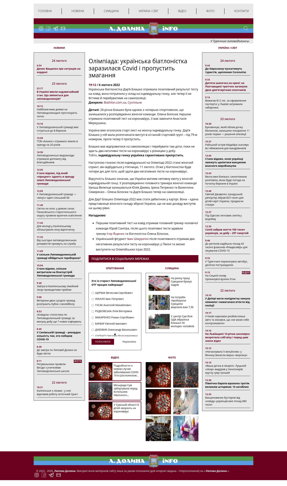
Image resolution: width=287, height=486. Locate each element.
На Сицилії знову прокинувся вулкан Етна (220, 277)
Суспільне (135, 102)
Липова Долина (216, 471)
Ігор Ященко (115, 234)
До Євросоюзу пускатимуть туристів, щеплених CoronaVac (225, 70)
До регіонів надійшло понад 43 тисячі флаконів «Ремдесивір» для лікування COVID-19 (226, 247)
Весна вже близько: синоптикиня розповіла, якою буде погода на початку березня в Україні (226, 180)
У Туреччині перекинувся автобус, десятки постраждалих (226, 263)
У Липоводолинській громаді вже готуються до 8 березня (58, 128)
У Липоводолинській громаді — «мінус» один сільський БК (56, 195)
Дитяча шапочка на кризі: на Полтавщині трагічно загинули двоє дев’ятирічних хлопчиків (226, 86)
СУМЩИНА (172, 268)
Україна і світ (148, 11)
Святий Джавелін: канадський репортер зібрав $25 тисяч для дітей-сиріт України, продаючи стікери (224, 199)
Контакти (241, 11)
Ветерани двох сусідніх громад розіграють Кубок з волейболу (56, 302)
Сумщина (111, 11)
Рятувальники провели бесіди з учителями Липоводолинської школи (53, 367)
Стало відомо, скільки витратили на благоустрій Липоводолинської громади (56, 272)
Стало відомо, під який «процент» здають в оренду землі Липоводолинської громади (55, 178)
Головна (45, 11)
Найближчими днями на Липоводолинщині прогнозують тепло (57, 113)
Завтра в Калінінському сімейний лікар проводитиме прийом (57, 287)
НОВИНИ (59, 47)
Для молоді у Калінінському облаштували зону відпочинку (56, 227)
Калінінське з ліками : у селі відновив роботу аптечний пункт (57, 392)
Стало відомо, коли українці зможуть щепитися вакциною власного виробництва (225, 162)
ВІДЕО (115, 357)
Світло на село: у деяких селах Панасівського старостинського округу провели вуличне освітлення (59, 212)
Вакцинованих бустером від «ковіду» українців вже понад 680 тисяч (226, 401)
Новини (78, 11)
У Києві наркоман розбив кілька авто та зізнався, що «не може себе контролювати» (227, 319)
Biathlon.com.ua (115, 102)
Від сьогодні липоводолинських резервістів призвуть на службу (57, 241)
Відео (182, 11)
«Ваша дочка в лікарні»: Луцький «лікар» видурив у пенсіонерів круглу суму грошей (225, 369)
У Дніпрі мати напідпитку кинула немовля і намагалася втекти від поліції (227, 302)
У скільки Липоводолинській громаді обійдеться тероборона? (59, 256)
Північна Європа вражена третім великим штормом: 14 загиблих (227, 385)
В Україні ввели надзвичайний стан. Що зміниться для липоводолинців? (58, 95)
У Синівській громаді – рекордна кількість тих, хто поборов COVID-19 (59, 336)
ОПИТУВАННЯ (115, 268)
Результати (129, 342)
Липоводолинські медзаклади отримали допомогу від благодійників (55, 159)
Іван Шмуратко (138, 239)
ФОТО (172, 357)
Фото (210, 11)
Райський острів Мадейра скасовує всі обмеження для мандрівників (227, 146)
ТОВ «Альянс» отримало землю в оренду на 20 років (57, 142)
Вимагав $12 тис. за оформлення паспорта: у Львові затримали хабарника (225, 104)
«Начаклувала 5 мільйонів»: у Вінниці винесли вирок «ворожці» (226, 353)
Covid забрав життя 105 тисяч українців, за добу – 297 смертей (227, 231)
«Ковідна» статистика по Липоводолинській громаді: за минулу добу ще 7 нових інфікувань (59, 318)
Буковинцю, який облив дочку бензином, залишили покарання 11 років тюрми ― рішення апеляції (227, 130)
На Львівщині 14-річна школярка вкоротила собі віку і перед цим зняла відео (227, 337)
